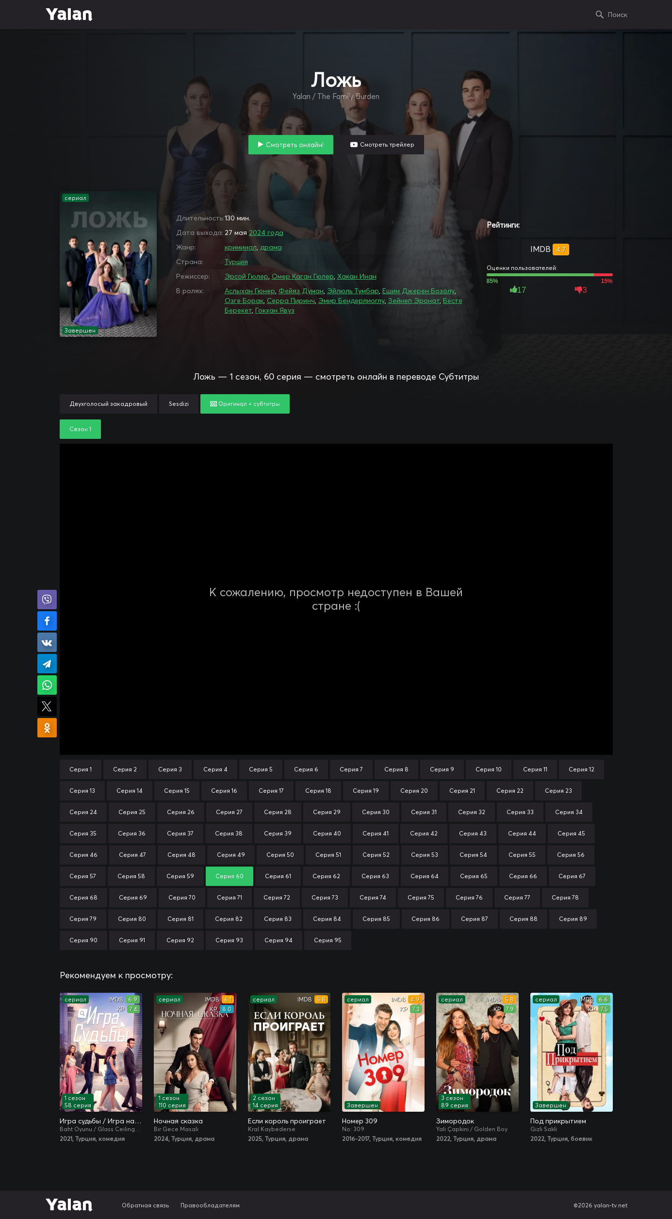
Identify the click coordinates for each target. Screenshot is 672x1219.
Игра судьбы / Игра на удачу (101, 1121)
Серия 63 (375, 876)
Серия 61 (278, 876)
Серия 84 (327, 918)
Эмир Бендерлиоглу (351, 300)
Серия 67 (572, 876)
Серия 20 (414, 790)
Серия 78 (565, 897)
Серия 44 (522, 833)
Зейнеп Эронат (414, 300)
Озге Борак (244, 300)
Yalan (69, 14)
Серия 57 (82, 876)
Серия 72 (276, 897)
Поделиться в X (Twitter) (47, 706)
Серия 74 (373, 897)
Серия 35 (83, 833)
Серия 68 (83, 897)
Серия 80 (132, 918)
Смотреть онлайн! (295, 145)
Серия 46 (83, 854)
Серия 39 (278, 833)
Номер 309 (359, 1121)
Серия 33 (520, 812)
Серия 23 (558, 790)
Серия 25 (132, 812)
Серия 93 (229, 940)
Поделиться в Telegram (47, 663)
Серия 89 (573, 918)
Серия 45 (571, 833)
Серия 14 (129, 790)
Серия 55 (522, 854)
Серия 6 (306, 769)
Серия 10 (488, 769)
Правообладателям (210, 1205)
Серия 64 (424, 876)
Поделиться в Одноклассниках (47, 727)
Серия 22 (510, 790)
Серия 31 (424, 812)
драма (271, 247)
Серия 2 (125, 769)
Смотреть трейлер (387, 144)
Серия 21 (462, 790)
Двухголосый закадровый (108, 403)
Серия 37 (180, 833)
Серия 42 (424, 833)
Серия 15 (177, 790)
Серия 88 (523, 918)
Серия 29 (327, 812)
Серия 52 (376, 854)
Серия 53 (424, 854)
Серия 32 (471, 812)
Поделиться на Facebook (47, 621)
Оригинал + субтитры (245, 403)
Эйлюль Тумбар (353, 290)
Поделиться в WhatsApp (47, 685)
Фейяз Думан (301, 290)
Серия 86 (425, 918)
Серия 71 (229, 897)
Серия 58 (131, 876)
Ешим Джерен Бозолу (418, 290)
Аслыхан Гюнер (250, 290)
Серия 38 (229, 833)
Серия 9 (442, 769)
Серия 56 (571, 854)
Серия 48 (181, 854)
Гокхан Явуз (275, 310)
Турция (236, 261)
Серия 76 (469, 897)
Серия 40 (327, 833)
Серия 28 (278, 812)
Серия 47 (132, 854)
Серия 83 (278, 918)
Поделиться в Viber (47, 599)
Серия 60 (229, 876)
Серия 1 (80, 769)
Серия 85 (376, 918)
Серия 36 (132, 833)
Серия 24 (83, 812)
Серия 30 (376, 812)
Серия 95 (328, 940)
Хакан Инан (357, 276)
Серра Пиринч (291, 300)
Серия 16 (224, 790)
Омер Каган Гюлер (303, 276)
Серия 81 (180, 918)
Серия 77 (517, 897)
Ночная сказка (178, 1121)
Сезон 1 (80, 429)
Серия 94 (278, 940)
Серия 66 (523, 876)
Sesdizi (179, 403)
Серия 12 (581, 769)
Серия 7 (351, 769)
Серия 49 (231, 854)
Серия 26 (181, 812)
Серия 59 (180, 876)
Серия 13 (82, 790)
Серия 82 (229, 918)
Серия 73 (324, 897)
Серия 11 (535, 769)
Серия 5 (261, 769)
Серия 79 (83, 918)
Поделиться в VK (47, 642)
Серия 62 (326, 876)
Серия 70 (182, 897)
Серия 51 (328, 854)
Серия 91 (132, 940)
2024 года (266, 232)
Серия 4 (215, 769)
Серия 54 (473, 854)
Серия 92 (180, 940)
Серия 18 (318, 790)
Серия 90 (83, 940)
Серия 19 (366, 790)
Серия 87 (474, 918)
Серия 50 (280, 854)
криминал (241, 247)
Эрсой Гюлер (246, 276)
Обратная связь (145, 1205)
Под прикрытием (558, 1121)
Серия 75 (421, 897)
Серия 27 (229, 812)
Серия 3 (170, 769)
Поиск (617, 14)
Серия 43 (473, 833)
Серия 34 (569, 812)
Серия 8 (396, 769)
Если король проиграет (287, 1121)
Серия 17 (271, 790)
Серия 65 (474, 876)
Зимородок (455, 1121)
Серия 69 (133, 897)
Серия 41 (375, 833)
